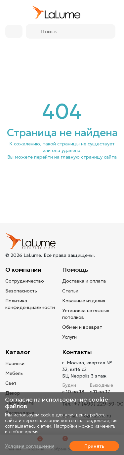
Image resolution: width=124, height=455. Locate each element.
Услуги (69, 337)
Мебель (14, 373)
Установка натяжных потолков (85, 314)
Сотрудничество (24, 281)
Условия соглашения (30, 446)
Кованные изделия (83, 301)
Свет (11, 383)
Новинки (14, 363)
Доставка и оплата (84, 281)
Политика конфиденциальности (30, 304)
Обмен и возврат (82, 327)
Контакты (77, 352)
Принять (94, 446)
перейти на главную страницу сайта (75, 157)
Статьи (70, 291)
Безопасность (21, 291)
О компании (23, 269)
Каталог (17, 352)
